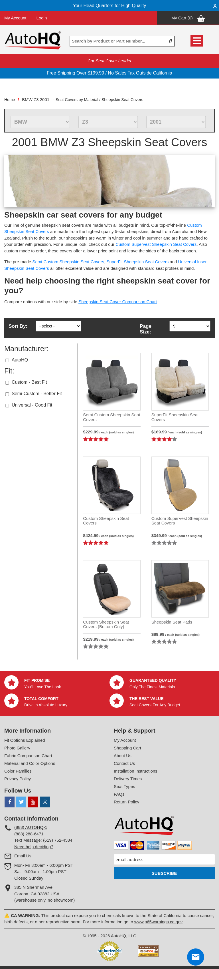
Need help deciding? (33, 846)
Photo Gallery (17, 747)
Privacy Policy (17, 778)
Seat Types (124, 786)
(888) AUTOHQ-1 (30, 827)
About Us (122, 755)
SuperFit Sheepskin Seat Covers (138, 261)
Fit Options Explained (24, 740)
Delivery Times (128, 778)
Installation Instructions (135, 771)
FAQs (119, 794)
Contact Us (124, 763)
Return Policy (126, 801)
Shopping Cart (127, 747)
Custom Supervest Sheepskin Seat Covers (155, 244)
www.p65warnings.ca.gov (158, 921)
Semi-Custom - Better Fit (37, 393)
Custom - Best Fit (29, 382)
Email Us (22, 855)
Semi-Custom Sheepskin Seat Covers (68, 261)
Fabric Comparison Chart (28, 755)
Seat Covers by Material (77, 99)
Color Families (18, 771)
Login (41, 17)
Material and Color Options (29, 763)
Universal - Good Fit (32, 405)
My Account (15, 17)
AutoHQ (20, 359)
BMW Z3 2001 (35, 99)
